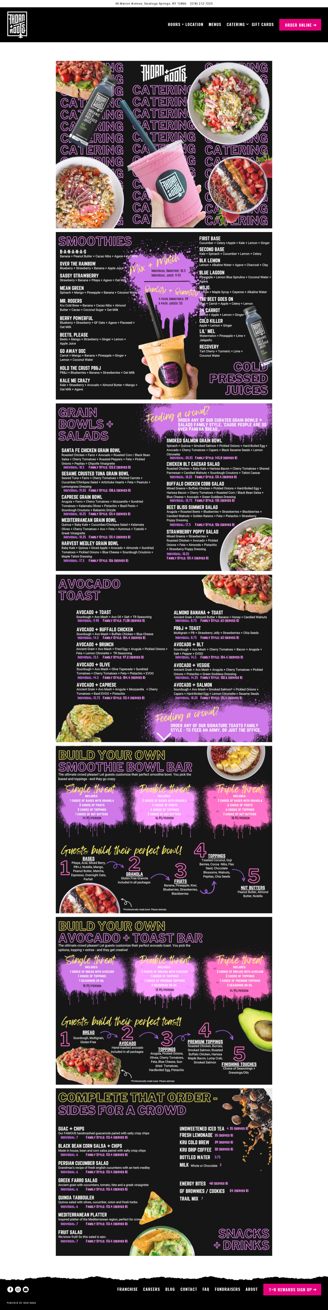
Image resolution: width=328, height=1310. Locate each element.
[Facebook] (10, 1289)
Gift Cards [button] (263, 24)
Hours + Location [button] (185, 24)
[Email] (26, 1289)
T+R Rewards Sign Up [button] (290, 1289)
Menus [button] (215, 24)
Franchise (127, 1289)
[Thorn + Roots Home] (17, 24)
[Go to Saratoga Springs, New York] (150, 3)
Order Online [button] (298, 25)
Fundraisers (227, 1289)
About (252, 1289)
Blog (170, 1289)
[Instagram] (18, 1289)
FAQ (205, 1289)
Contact (188, 1289)
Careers (151, 1289)
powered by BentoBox (21, 1303)
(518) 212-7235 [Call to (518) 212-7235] (201, 3)
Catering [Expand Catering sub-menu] (236, 24)
